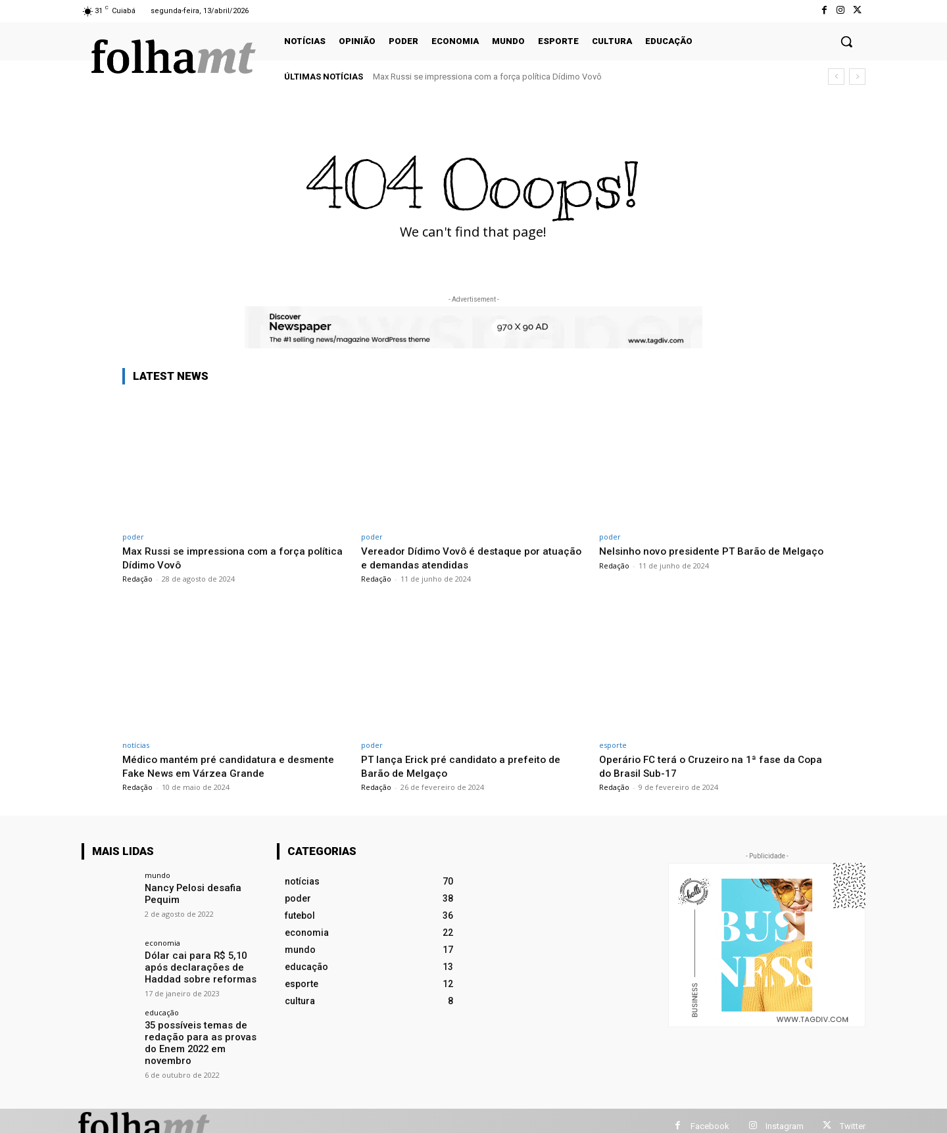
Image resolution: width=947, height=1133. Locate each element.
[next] (857, 76)
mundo (157, 875)
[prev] (836, 76)
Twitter (852, 1115)
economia (162, 942)
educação (162, 1011)
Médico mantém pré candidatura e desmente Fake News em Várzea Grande (225, 765)
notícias (135, 745)
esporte (613, 745)
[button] (846, 41)
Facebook (710, 1115)
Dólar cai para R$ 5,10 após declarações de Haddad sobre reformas (203, 966)
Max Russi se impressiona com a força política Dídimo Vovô (487, 76)
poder (133, 536)
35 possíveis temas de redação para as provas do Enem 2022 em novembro (203, 1035)
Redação (137, 579)
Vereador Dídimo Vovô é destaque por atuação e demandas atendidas (457, 557)
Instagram (784, 1115)
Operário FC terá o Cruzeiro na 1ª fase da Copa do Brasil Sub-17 (702, 765)
